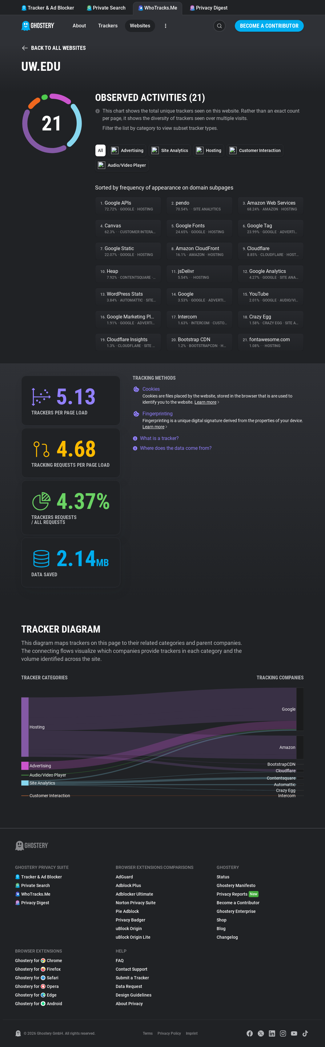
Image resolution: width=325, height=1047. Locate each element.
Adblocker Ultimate (134, 894)
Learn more (207, 402)
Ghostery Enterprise (236, 911)
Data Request (129, 986)
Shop (222, 919)
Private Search (106, 8)
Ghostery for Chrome (38, 960)
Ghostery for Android (38, 1003)
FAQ (120, 960)
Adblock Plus (128, 885)
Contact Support (131, 969)
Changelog (227, 937)
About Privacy (129, 1003)
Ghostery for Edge (36, 995)
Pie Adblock (127, 911)
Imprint (192, 1033)
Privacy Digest (208, 8)
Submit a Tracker (132, 977)
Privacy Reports (238, 894)
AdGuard (124, 876)
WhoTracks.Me (157, 8)
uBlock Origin (129, 928)
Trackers (108, 26)
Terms (148, 1033)
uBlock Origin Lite (133, 937)
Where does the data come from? (172, 448)
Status (223, 876)
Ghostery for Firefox (38, 969)
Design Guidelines (133, 995)
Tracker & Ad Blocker (47, 8)
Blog (221, 928)
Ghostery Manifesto (236, 885)
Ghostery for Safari (36, 977)
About (79, 26)
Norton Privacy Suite (136, 902)
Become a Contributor (269, 25)
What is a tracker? (156, 438)
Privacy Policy (169, 1033)
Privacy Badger (130, 919)
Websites (140, 26)
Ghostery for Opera (37, 986)
